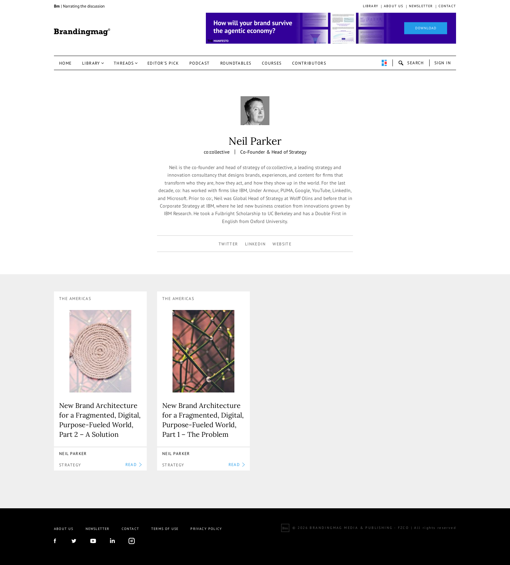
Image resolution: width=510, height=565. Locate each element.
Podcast (199, 63)
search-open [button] (411, 62)
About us (393, 6)
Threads (124, 63)
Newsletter (421, 6)
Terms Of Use (164, 529)
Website (282, 243)
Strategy (70, 464)
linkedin (255, 243)
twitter (228, 243)
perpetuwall (384, 62)
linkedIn (112, 541)
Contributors (309, 63)
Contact (447, 6)
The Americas (75, 298)
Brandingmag (82, 32)
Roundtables (236, 63)
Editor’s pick (163, 63)
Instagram (131, 541)
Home (65, 63)
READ (133, 464)
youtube (93, 541)
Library (370, 6)
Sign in (442, 62)
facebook (54, 541)
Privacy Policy (206, 529)
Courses (272, 63)
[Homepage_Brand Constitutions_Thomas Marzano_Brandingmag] (331, 28)
